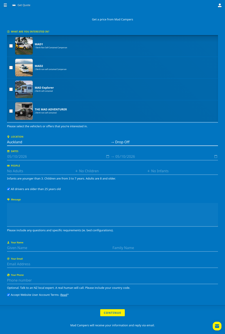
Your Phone (15, 275)
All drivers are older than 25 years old (34, 189)
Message (14, 199)
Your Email (15, 258)
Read (63, 295)
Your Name (15, 242)
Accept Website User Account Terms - (38, 294)
